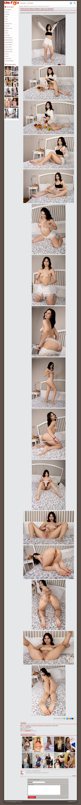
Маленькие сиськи (8, 49)
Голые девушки (8, 9)
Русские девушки (8, 37)
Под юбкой (7, 25)
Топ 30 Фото (30, 3)
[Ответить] (74, 775)
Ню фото (6, 56)
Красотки (7, 53)
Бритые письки (41, 725)
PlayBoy (6, 30)
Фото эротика (13, 803)
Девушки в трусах (8, 28)
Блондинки (7, 14)
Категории (23, 3)
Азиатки (6, 32)
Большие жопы (8, 58)
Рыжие (6, 16)
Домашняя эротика (9, 39)
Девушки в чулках (8, 51)
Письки (6, 18)
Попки (6, 21)
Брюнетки (7, 11)
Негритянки (7, 35)
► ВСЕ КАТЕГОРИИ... (9, 60)
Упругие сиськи (55, 725)
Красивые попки (8, 23)
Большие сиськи (8, 46)
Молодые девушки (9, 42)
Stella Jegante (28, 726)
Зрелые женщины (8, 44)
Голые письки (34, 725)
